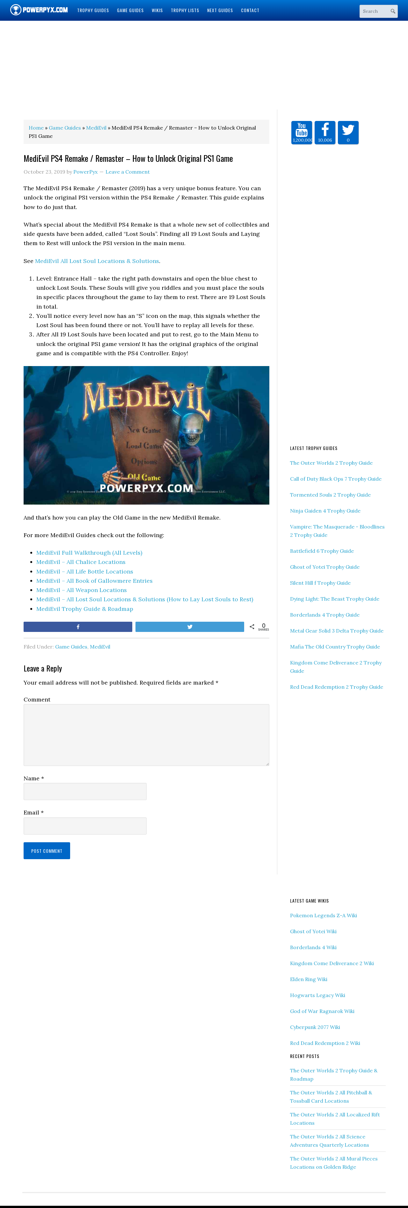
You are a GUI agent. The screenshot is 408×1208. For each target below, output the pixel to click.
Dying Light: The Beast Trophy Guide (334, 599)
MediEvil (100, 646)
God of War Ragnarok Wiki (322, 1011)
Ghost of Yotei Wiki (313, 931)
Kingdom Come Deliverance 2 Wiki (332, 963)
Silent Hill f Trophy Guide (320, 583)
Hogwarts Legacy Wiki (317, 995)
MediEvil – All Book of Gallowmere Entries (94, 580)
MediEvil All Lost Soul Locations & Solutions (97, 261)
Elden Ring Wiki (308, 979)
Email (34, 812)
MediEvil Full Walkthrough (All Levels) (89, 552)
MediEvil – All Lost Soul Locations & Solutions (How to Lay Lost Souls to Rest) (144, 599)
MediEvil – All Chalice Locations (81, 562)
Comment (37, 699)
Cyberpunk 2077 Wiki (315, 1027)
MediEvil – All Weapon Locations (81, 590)
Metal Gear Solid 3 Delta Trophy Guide (336, 630)
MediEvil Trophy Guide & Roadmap (84, 608)
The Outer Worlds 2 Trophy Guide (331, 463)
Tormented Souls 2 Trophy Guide (330, 494)
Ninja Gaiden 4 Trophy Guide (325, 510)
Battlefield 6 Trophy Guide (322, 551)
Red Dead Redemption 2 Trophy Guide (336, 687)
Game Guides (71, 646)
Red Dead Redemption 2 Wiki (325, 1043)
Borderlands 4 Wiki (313, 947)
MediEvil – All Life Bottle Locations (84, 571)
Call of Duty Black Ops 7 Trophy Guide (336, 479)
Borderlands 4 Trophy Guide (325, 615)
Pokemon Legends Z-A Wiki (323, 915)
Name (34, 778)
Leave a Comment (128, 172)
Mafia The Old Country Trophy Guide (335, 646)
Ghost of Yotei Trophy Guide (325, 567)
